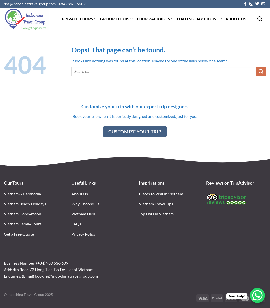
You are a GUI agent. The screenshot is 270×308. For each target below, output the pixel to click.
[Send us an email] (263, 4)
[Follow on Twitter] (257, 4)
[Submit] (261, 71)
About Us (235, 18)
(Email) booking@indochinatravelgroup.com (60, 276)
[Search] (259, 18)
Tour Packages (155, 18)
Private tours (79, 18)
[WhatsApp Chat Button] (257, 295)
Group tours (116, 18)
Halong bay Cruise (199, 18)
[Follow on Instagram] (251, 4)
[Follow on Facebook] (245, 4)
